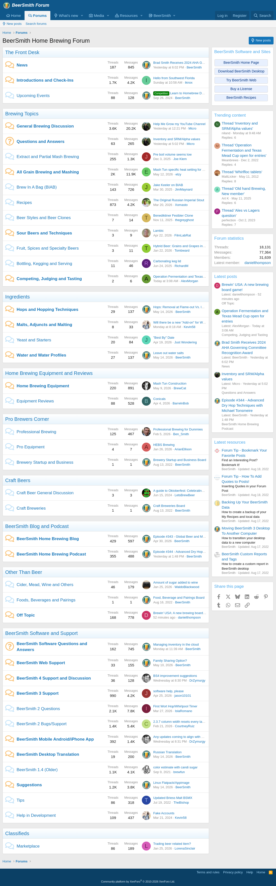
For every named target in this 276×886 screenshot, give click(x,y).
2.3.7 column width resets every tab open (182, 721)
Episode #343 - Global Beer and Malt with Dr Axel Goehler (194, 536)
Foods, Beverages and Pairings (46, 600)
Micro (192, 128)
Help (249, 872)
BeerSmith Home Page (241, 63)
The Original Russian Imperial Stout (178, 200)
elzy (178, 174)
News (22, 65)
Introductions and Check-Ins (45, 80)
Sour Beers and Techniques (44, 233)
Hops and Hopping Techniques (47, 309)
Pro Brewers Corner (27, 419)
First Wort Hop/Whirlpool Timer (175, 706)
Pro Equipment (30, 447)
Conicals (159, 399)
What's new (66, 15)
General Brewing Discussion (45, 126)
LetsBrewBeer (185, 495)
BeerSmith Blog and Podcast (37, 526)
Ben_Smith (181, 434)
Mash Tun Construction (169, 383)
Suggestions (29, 785)
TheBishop (181, 802)
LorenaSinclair (185, 848)
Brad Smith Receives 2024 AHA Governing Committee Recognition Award (206, 63)
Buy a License (241, 89)
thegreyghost (184, 220)
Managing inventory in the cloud (176, 644)
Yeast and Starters (34, 340)
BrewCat (180, 388)
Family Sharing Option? (170, 660)
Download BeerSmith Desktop (241, 71)
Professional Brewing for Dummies (178, 429)
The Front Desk (22, 52)
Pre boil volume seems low (172, 154)
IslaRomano (183, 711)
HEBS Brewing (164, 445)
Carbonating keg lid (167, 261)
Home (13, 15)
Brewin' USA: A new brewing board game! (183, 613)
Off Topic (26, 615)
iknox (188, 82)
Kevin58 (189, 327)
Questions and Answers (40, 141)
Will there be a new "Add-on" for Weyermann (185, 322)
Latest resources (229, 442)
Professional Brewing (36, 431)
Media (96, 15)
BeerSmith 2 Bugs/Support (41, 724)
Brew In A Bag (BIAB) (37, 187)
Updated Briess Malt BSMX (172, 798)
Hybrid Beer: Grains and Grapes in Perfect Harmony (190, 246)
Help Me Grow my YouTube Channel (179, 124)
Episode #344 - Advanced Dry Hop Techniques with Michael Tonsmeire (203, 552)
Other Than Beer (23, 572)
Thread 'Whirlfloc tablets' (242, 172)
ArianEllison (183, 449)
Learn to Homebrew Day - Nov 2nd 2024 (190, 93)
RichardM (181, 266)
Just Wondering (185, 342)
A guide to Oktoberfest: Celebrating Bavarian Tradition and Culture (200, 490)
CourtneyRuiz (184, 726)
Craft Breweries (31, 508)
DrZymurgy (197, 680)
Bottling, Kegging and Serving (44, 263)
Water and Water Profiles (41, 355)
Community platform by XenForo (138, 881)
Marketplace (28, 846)
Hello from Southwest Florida (174, 78)
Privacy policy (233, 872)
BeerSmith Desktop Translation (48, 754)
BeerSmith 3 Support (38, 693)
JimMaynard (183, 189)
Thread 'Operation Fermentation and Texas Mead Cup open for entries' (244, 150)
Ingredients (17, 296)
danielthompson (189, 617)
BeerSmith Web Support (41, 662)
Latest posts (225, 276)
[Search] (262, 15)
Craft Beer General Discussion (45, 493)
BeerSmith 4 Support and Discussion (54, 678)
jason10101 (182, 695)
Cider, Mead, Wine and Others (45, 584)
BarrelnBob (181, 403)
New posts (12, 24)
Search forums (36, 24)
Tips (21, 800)
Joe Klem (180, 159)
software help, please (168, 691)
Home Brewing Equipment (43, 386)
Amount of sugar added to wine (175, 582)
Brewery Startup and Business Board (179, 460)
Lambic (158, 230)
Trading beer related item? (172, 844)
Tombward (182, 250)
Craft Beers (17, 480)
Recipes (24, 202)
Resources (126, 15)
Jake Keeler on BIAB (168, 185)
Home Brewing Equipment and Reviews (48, 373)
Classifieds (17, 833)
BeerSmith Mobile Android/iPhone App (55, 739)
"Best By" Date (163, 337)
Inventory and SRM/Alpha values (176, 139)
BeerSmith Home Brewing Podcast (51, 554)
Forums (37, 15)
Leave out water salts (168, 353)
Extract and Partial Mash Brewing (48, 156)
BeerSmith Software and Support (41, 633)
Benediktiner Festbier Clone (173, 215)
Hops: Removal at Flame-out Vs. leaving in (183, 307)
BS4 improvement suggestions (175, 676)
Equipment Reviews (35, 401)
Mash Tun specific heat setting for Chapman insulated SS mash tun (201, 169)
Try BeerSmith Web (241, 80)
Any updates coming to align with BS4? (181, 737)
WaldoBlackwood (187, 587)
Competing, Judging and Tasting (49, 278)
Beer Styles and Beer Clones (44, 217)
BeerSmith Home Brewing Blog (48, 538)
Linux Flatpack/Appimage (171, 783)
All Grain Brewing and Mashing (48, 172)
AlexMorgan (189, 281)
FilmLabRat (182, 235)
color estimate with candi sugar (175, 767)
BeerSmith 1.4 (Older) (37, 769)
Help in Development (36, 815)
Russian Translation (167, 752)
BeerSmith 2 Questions (38, 708)
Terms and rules (208, 872)
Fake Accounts (163, 813)
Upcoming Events (33, 95)
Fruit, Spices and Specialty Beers (48, 248)
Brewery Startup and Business (45, 462)
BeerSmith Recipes (241, 97)
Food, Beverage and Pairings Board (179, 597)
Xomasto (181, 205)
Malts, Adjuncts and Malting (44, 324)
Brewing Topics (21, 113)
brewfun (179, 772)
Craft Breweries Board (169, 506)
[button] (81, 15)
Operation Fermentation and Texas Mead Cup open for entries (197, 276)
